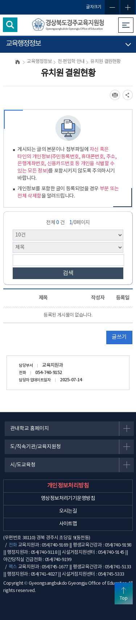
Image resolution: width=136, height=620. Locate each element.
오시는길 (68, 511)
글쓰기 (119, 337)
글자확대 (127, 7)
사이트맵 (68, 524)
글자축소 (112, 7)
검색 (68, 273)
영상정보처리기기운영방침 (68, 498)
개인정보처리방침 (68, 485)
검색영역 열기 (10, 24)
